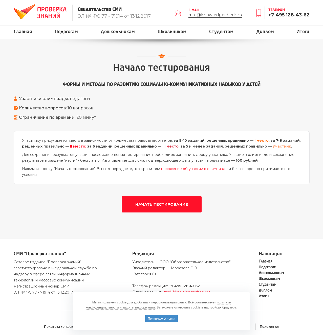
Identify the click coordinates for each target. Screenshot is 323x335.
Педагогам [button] (66, 31)
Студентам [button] (221, 31)
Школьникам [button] (172, 31)
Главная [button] (23, 31)
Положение (269, 327)
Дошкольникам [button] (118, 31)
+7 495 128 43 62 (184, 286)
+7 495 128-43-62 (289, 15)
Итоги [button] (302, 31)
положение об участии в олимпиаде (194, 168)
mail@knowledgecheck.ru (215, 14)
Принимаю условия (161, 318)
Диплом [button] (265, 31)
